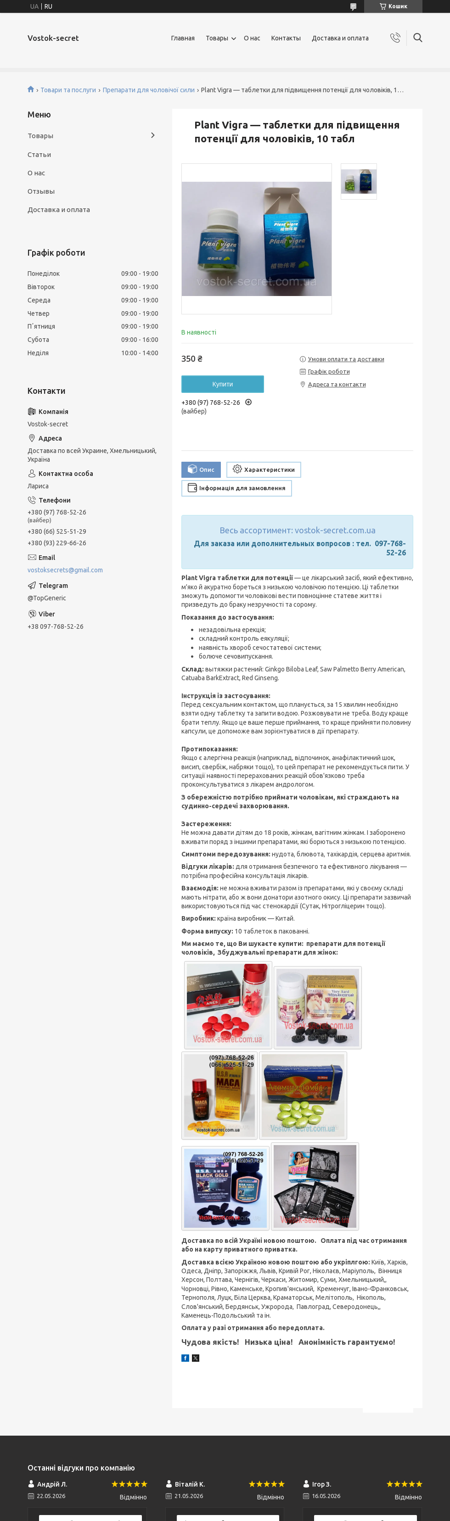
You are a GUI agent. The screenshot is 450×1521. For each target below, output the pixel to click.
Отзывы (41, 191)
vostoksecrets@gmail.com (65, 570)
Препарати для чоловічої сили (149, 90)
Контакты (286, 38)
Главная (183, 38)
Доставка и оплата (340, 38)
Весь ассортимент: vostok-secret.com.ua (297, 530)
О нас (252, 38)
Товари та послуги (68, 90)
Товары (217, 38)
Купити (223, 384)
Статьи (39, 154)
